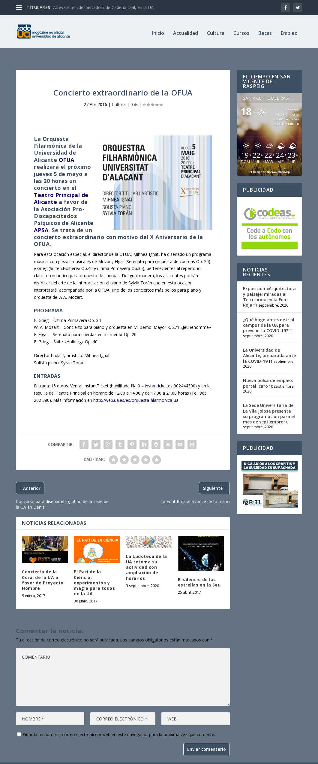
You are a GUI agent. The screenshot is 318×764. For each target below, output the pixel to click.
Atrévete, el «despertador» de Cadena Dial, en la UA (103, 7)
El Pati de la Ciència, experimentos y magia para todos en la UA (94, 570)
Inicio (158, 30)
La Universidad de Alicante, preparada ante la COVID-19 (269, 343)
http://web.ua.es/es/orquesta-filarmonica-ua (135, 387)
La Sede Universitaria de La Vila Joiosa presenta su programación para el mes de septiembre (269, 401)
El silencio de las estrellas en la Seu (199, 569)
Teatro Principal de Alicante (61, 186)
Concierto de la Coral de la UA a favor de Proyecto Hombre (43, 567)
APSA (41, 217)
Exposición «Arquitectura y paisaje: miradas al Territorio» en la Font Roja (269, 284)
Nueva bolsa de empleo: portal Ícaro (268, 370)
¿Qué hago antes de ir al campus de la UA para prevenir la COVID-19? (268, 312)
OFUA (66, 147)
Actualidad (185, 30)
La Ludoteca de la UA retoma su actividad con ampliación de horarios (146, 554)
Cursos (241, 30)
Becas (265, 30)
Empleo (289, 30)
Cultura (215, 30)
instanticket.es (158, 373)
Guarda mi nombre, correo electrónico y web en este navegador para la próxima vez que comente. (119, 722)
